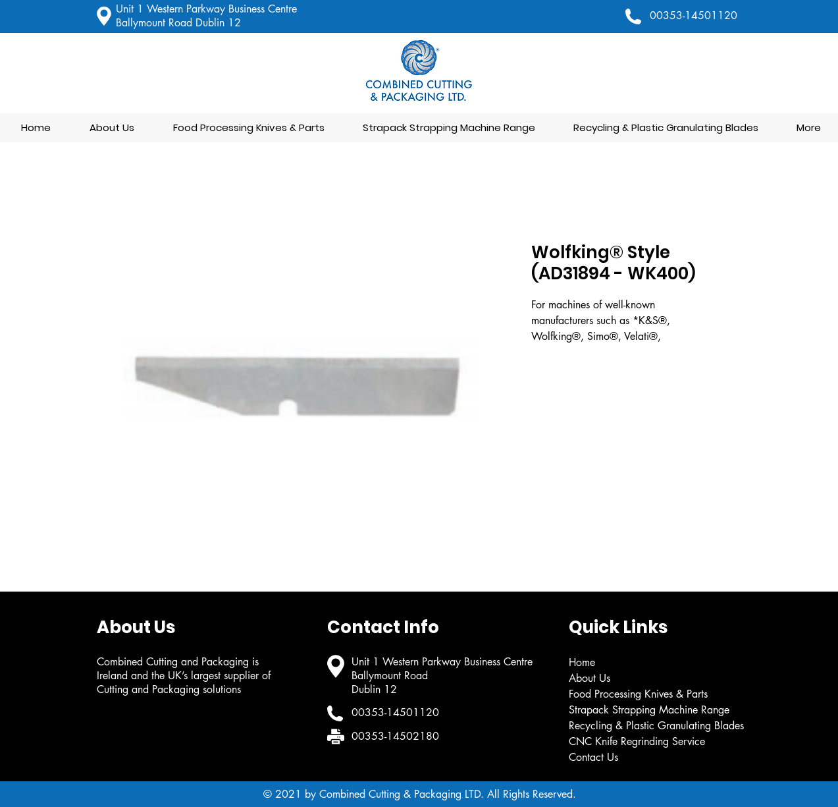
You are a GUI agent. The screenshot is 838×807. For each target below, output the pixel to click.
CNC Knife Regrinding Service (637, 741)
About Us (589, 678)
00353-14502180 (395, 736)
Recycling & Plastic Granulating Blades (656, 726)
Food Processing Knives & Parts (638, 694)
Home (582, 662)
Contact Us (593, 757)
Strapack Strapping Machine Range (649, 710)
